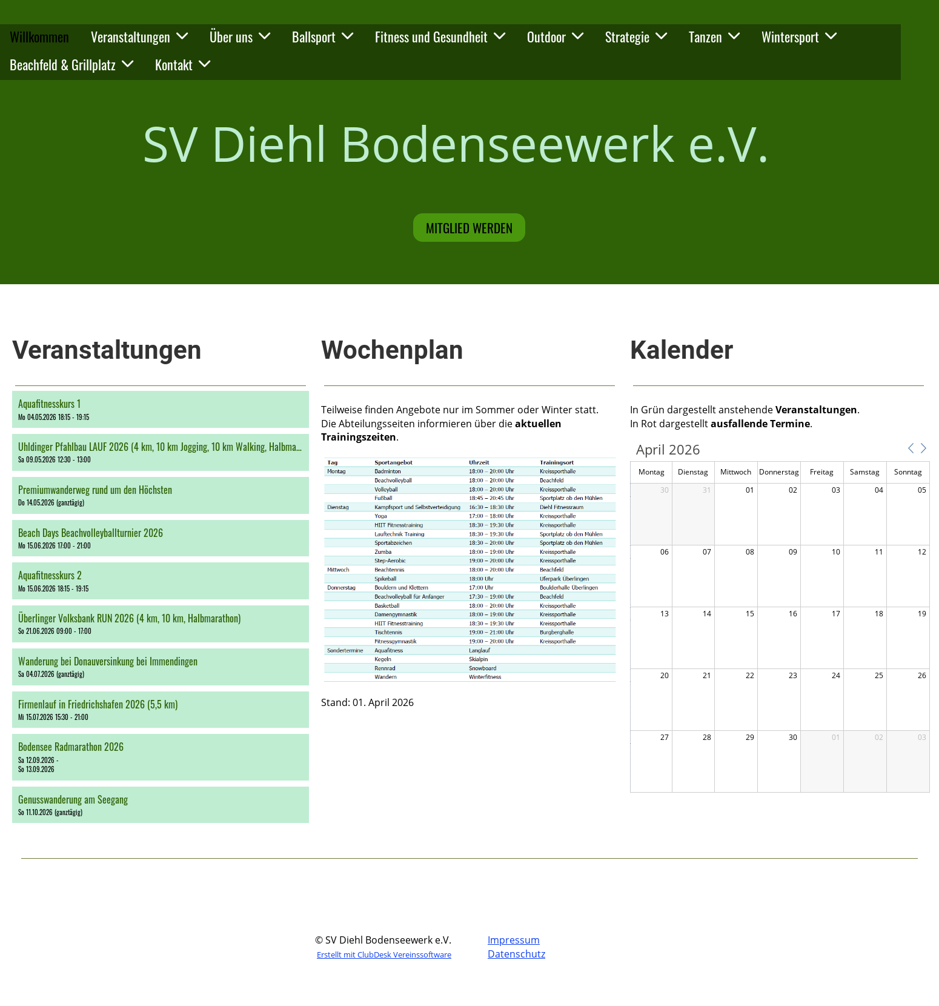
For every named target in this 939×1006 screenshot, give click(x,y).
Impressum (514, 940)
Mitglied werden (469, 227)
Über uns (240, 36)
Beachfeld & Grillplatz (71, 64)
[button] (160, 409)
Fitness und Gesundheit (440, 36)
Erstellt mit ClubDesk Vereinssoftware (384, 954)
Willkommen (39, 36)
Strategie (636, 36)
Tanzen (714, 36)
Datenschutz (516, 954)
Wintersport (799, 36)
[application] (780, 618)
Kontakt (182, 64)
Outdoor (555, 36)
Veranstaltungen (139, 36)
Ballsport (322, 36)
